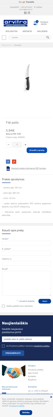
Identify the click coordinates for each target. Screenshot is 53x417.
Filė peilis (17, 45)
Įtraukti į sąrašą (37, 150)
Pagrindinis (6, 45)
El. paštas (6, 249)
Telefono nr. (7, 259)
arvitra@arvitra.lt (25, 9)
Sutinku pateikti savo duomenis (17, 306)
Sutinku (26, 412)
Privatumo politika (35, 370)
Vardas (5, 239)
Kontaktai (27, 31)
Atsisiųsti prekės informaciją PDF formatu (28, 168)
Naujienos (42, 31)
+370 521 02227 (26, 7)
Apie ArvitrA (11, 31)
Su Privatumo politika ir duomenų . (26, 346)
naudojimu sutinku (41, 346)
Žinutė (5, 269)
